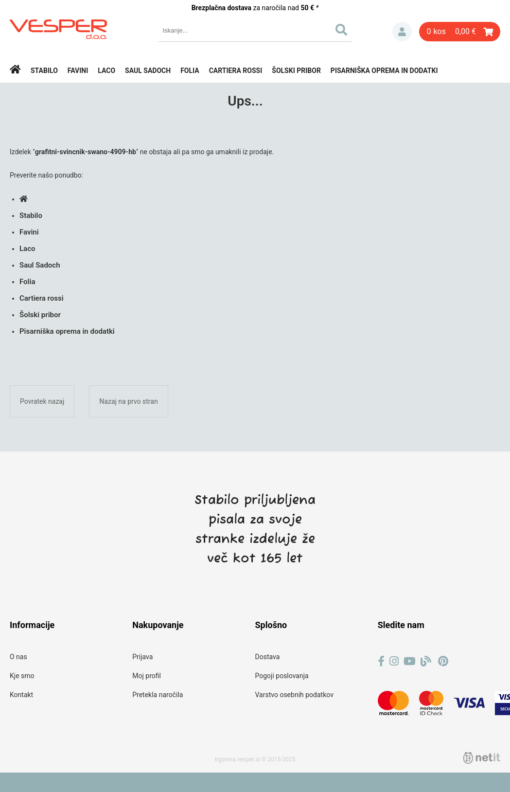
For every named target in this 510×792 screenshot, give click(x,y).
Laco (106, 70)
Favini (78, 70)
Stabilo (44, 70)
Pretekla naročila (157, 695)
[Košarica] (459, 31)
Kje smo (22, 676)
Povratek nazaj (42, 401)
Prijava (402, 31)
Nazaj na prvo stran (128, 401)
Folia (189, 70)
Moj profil (146, 676)
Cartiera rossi (236, 70)
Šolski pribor (296, 70)
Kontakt (21, 695)
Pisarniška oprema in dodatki (384, 70)
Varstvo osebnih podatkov (294, 695)
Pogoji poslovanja (282, 676)
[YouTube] (410, 661)
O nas (18, 657)
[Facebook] (381, 661)
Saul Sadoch (148, 70)
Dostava (267, 657)
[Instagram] (394, 661)
